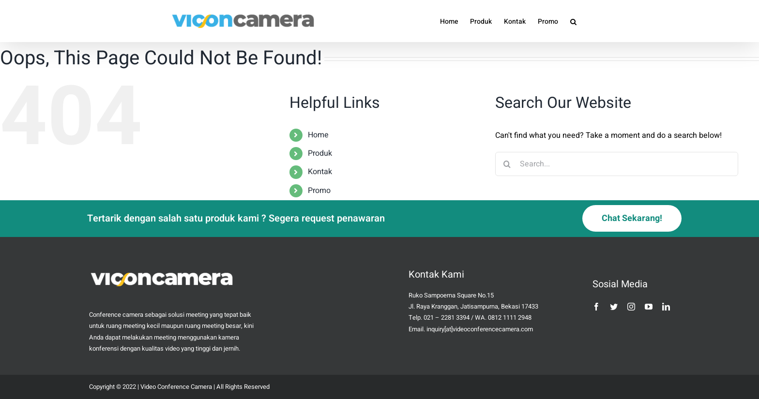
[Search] (507, 164)
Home (318, 135)
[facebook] (596, 306)
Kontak (320, 171)
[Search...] (617, 164)
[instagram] (631, 306)
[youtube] (649, 306)
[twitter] (614, 306)
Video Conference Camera (176, 386)
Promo (319, 190)
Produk (320, 153)
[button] (573, 21)
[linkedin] (666, 306)
